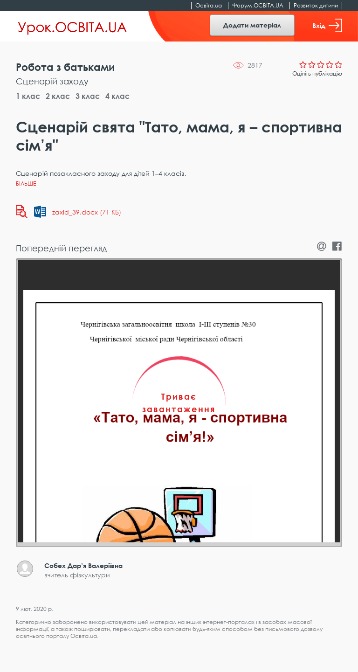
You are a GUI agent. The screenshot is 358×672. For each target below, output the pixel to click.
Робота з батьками (65, 67)
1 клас (28, 96)
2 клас (58, 96)
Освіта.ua (208, 5)
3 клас (88, 96)
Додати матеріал (252, 25)
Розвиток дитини (316, 5)
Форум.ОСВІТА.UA (257, 5)
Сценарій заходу (52, 81)
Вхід (327, 25)
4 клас (117, 96)
